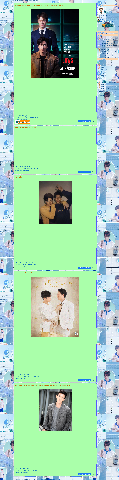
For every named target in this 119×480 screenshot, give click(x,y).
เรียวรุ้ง (103, 63)
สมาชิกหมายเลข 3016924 (108, 82)
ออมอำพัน (104, 71)
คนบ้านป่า (104, 84)
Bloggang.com (103, 95)
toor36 (102, 74)
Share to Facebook (84, 121)
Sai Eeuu (103, 76)
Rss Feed (101, 17)
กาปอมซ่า (104, 65)
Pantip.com (17, 479)
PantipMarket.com (25, 479)
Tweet (93, 121)
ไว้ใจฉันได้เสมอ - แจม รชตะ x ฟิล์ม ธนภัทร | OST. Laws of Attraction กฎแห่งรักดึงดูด (109, 41)
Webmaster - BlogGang (107, 88)
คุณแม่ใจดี (104, 69)
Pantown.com (34, 479)
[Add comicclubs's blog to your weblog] (107, 92)
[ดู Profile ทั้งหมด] (110, 13)
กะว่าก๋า (103, 80)
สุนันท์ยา (103, 67)
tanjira (102, 86)
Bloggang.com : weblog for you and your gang (25, 0)
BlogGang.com (48, 479)
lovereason (104, 78)
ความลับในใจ (105, 49)
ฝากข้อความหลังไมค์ (105, 15)
